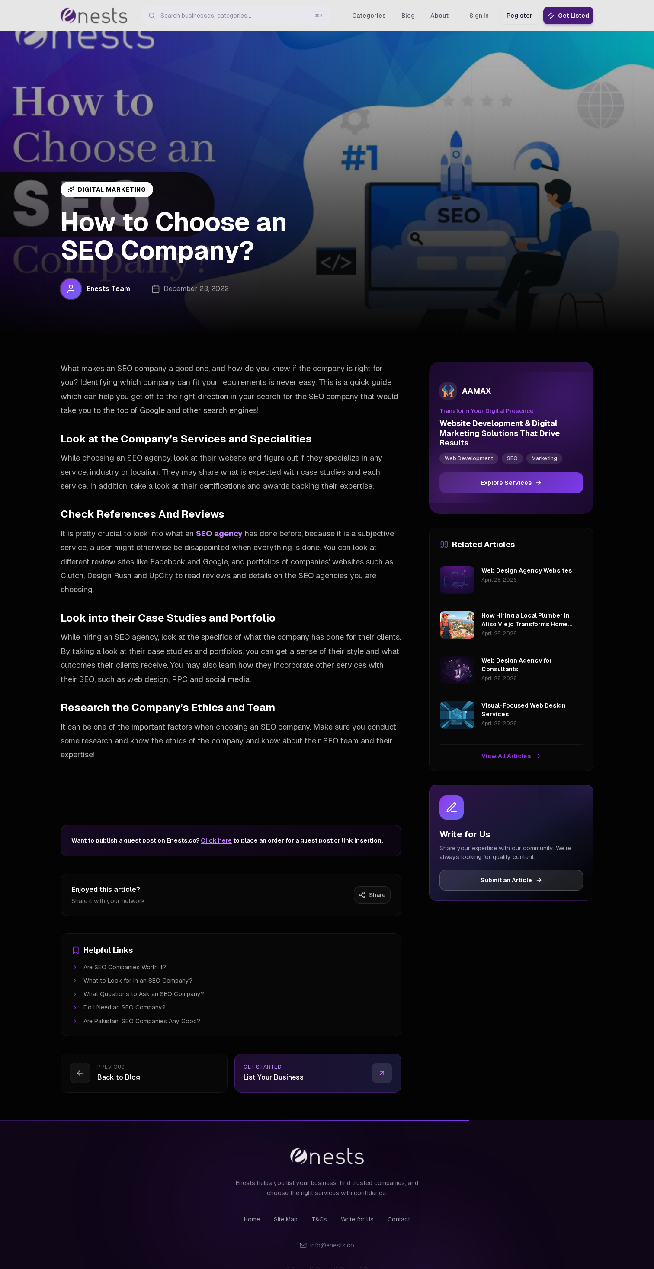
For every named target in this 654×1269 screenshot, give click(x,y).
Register (519, 15)
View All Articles (511, 756)
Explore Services (511, 483)
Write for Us (357, 1219)
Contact (399, 1219)
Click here (216, 840)
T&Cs (319, 1219)
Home (252, 1219)
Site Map (286, 1219)
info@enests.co (327, 1245)
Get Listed (568, 15)
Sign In (479, 15)
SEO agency (219, 533)
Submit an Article (511, 880)
